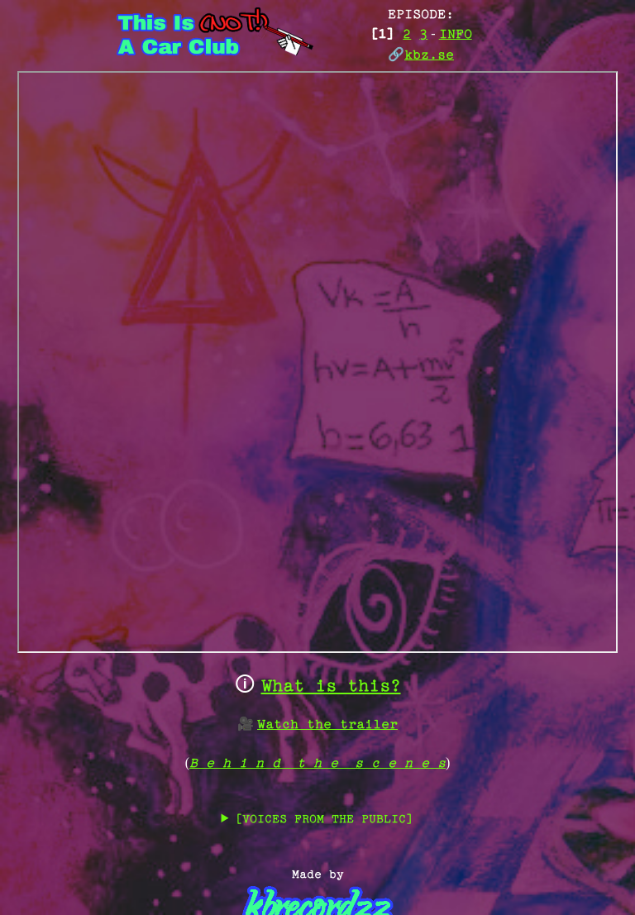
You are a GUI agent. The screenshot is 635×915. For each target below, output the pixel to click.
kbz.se (429, 55)
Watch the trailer (327, 725)
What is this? (331, 687)
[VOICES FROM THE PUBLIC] (324, 819)
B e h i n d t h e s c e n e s (317, 764)
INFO (455, 35)
